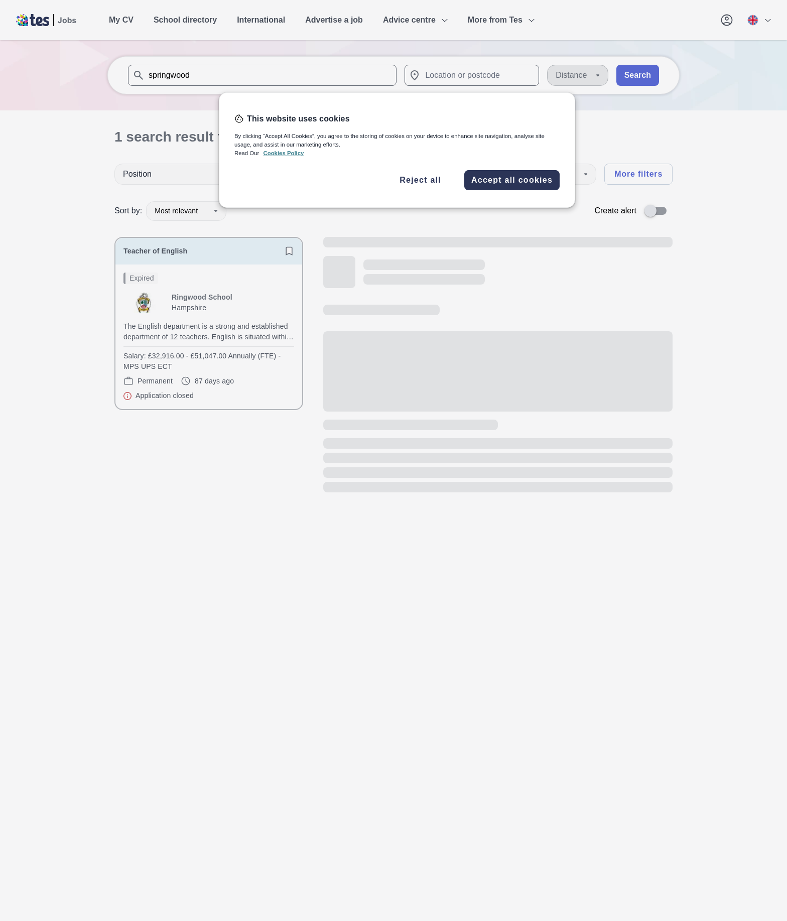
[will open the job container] (208, 337)
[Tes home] (46, 20)
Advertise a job (334, 20)
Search (637, 75)
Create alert (615, 210)
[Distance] (577, 75)
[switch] (658, 211)
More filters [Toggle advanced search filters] (638, 174)
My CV (121, 20)
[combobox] (262, 75)
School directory (185, 20)
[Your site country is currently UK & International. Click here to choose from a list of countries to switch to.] (759, 20)
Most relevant (186, 211)
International (261, 20)
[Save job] (289, 251)
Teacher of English (155, 251)
